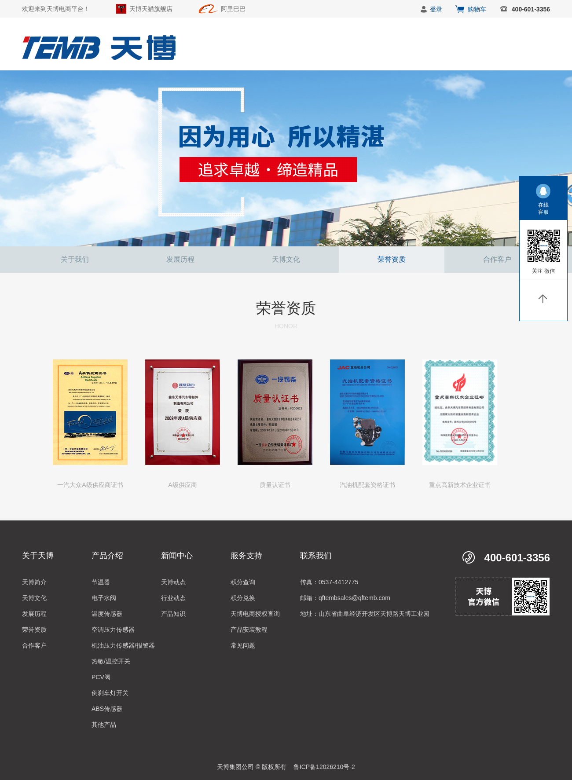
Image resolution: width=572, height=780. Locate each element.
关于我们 (75, 259)
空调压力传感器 (113, 629)
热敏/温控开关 (111, 661)
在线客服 (543, 208)
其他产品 (104, 724)
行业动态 (173, 597)
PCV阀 (101, 677)
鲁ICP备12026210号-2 (324, 766)
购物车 (477, 9)
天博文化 (286, 259)
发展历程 (180, 259)
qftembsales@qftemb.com (354, 597)
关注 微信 (543, 271)
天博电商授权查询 (255, 613)
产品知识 (173, 613)
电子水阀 (104, 597)
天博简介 (34, 582)
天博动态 (173, 582)
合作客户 (497, 259)
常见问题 (243, 645)
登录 (436, 9)
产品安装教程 (249, 629)
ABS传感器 (107, 708)
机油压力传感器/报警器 (123, 645)
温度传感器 (107, 613)
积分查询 (243, 582)
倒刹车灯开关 (110, 692)
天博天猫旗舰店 (150, 8)
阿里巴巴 (233, 8)
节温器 (101, 582)
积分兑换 (243, 597)
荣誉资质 (392, 259)
